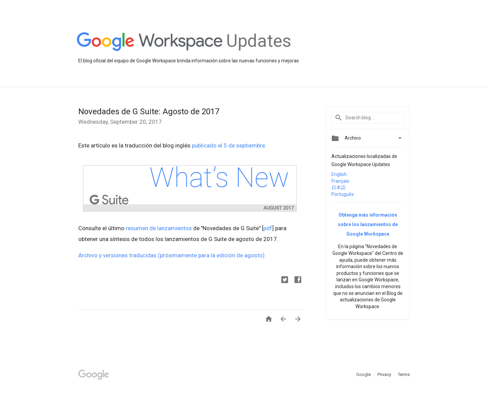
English (339, 174)
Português (342, 194)
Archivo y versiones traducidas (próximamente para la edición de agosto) (171, 255)
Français (340, 181)
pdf (267, 228)
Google (364, 374)
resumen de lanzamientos (159, 228)
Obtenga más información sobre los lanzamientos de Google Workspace (368, 224)
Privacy (385, 374)
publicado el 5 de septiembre (228, 145)
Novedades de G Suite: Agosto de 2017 (148, 111)
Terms (404, 374)
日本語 (338, 187)
